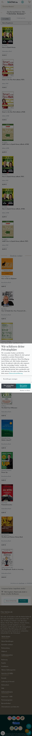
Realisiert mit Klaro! (25, 390)
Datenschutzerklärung (16, 373)
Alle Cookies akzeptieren (23, 386)
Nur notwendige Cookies (9, 386)
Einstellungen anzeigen (10, 379)
